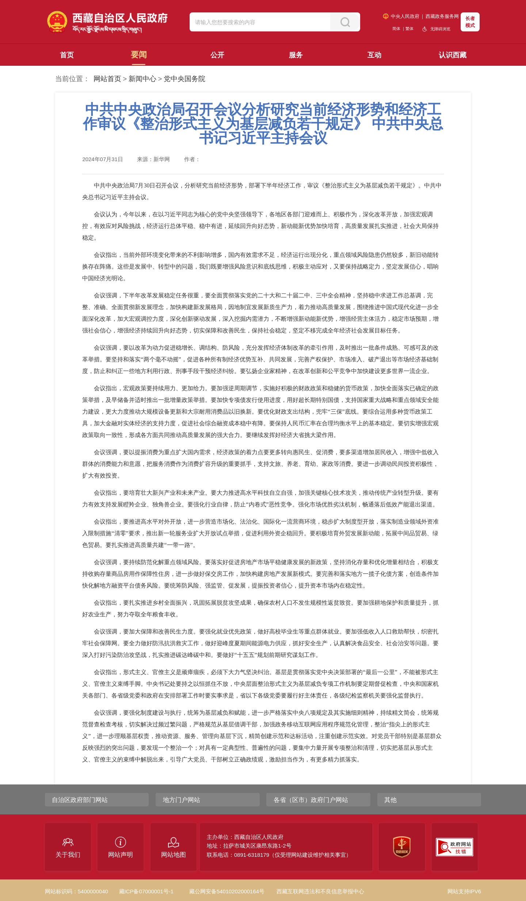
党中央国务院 (184, 79)
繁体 (409, 28)
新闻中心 (142, 79)
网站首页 (107, 79)
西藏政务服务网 (442, 16)
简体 (396, 28)
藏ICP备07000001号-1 (146, 891)
